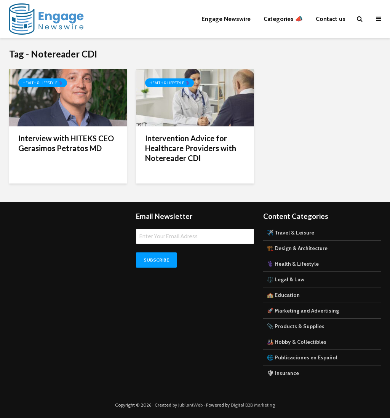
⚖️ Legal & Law (285, 279)
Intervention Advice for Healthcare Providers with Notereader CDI (190, 148)
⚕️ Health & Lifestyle (293, 263)
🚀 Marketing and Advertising (303, 310)
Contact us (330, 18)
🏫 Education (283, 295)
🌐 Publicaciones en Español (302, 357)
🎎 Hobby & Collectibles (296, 341)
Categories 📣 (283, 18)
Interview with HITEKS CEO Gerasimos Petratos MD (66, 143)
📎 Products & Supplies (295, 326)
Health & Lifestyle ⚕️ (42, 82)
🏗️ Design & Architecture (297, 248)
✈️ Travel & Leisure (290, 232)
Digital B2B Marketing (253, 405)
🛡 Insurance (283, 373)
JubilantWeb (190, 405)
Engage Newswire (226, 18)
